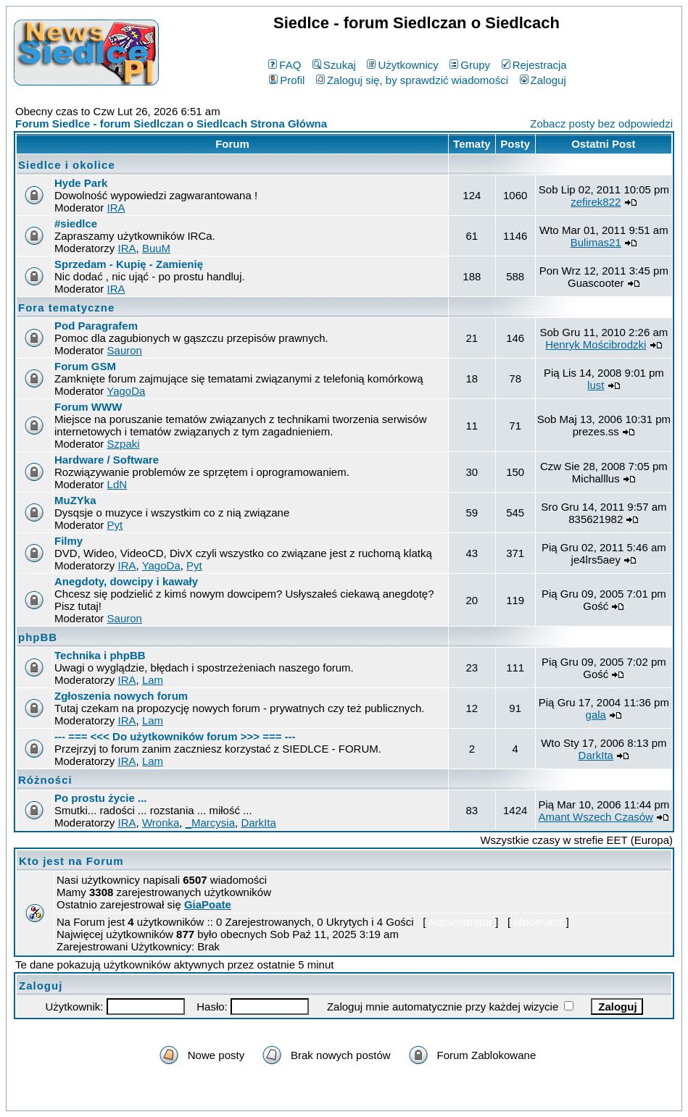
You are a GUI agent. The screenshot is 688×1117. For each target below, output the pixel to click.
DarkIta (596, 755)
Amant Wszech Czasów (596, 817)
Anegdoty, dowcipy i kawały (126, 581)
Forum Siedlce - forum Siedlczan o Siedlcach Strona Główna (171, 123)
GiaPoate (207, 904)
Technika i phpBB (100, 655)
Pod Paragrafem (96, 325)
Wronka (160, 822)
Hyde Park (80, 183)
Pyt (115, 525)
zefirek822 (596, 202)
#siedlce (75, 223)
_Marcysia (210, 822)
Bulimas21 (596, 242)
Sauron (124, 350)
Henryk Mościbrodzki (595, 344)
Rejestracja (534, 65)
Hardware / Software (106, 459)
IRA (116, 207)
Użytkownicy (402, 65)
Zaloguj (543, 80)
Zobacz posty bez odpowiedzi (601, 123)
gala (596, 714)
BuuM (156, 248)
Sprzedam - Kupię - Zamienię (128, 264)
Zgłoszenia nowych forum (121, 696)
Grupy (469, 65)
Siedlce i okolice (66, 165)
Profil (286, 80)
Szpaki (123, 444)
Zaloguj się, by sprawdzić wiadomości (412, 80)
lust (595, 385)
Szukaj (334, 65)
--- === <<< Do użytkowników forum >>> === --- (175, 736)
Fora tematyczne (66, 307)
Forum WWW (88, 407)
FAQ (284, 65)
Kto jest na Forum (71, 861)
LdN (117, 484)
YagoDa (126, 391)
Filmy (68, 541)
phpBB (37, 637)
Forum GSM (85, 366)
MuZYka (75, 500)
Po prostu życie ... (100, 798)
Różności (45, 780)
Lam (152, 680)
